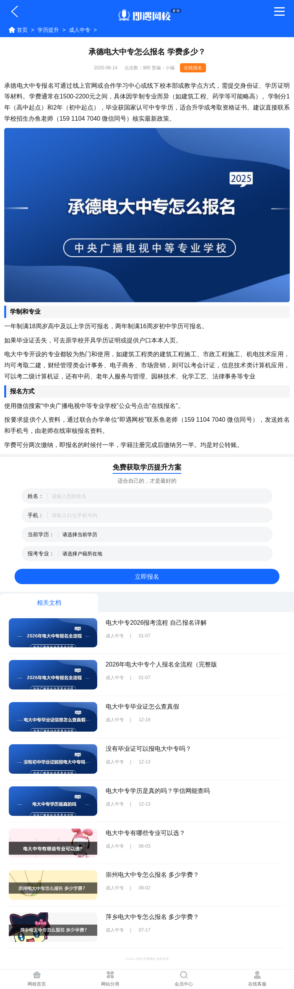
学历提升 (48, 30)
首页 (22, 30)
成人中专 (79, 30)
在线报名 (193, 67)
